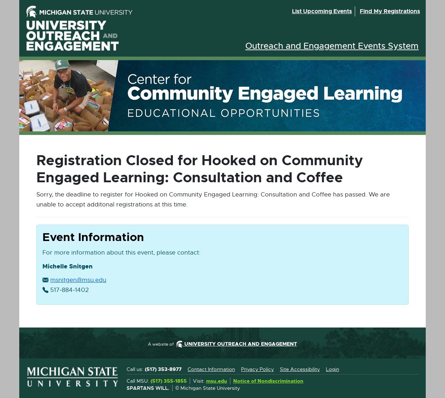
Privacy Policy (257, 369)
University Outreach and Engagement (72, 36)
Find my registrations (390, 11)
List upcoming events (322, 11)
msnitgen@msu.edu (78, 280)
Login (332, 369)
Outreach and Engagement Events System (332, 46)
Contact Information (211, 369)
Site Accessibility (300, 369)
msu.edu (216, 381)
